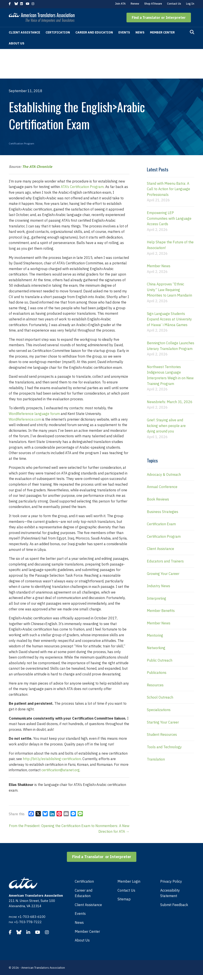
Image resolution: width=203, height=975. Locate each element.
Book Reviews (158, 499)
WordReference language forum (34, 413)
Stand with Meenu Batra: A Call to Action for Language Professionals (168, 189)
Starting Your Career (163, 722)
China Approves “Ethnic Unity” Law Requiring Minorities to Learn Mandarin (169, 289)
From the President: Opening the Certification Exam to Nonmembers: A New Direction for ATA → (69, 829)
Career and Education (94, 32)
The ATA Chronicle (37, 166)
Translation (156, 759)
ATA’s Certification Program (82, 186)
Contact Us (174, 3)
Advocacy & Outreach (164, 474)
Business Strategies (162, 511)
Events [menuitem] (80, 913)
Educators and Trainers (165, 561)
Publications (156, 672)
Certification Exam (161, 524)
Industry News (158, 586)
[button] (158, 17)
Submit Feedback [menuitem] (174, 905)
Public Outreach (159, 660)
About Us (16, 43)
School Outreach (160, 697)
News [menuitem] (79, 922)
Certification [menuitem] (84, 881)
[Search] (192, 32)
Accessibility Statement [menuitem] (170, 893)
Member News (158, 266)
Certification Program (21, 143)
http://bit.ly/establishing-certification (52, 759)
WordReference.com (25, 419)
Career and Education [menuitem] (83, 893)
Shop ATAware (153, 3)
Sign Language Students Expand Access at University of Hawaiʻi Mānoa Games (169, 319)
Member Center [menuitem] (87, 931)
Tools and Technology (164, 747)
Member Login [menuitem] (129, 881)
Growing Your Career (163, 573)
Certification (58, 32)
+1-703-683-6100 (31, 917)
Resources (155, 685)
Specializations (159, 710)
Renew (135, 3)
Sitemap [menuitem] (124, 899)
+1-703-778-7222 (28, 922)
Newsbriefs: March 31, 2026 (169, 402)
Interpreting (156, 598)
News (139, 32)
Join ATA (120, 3)
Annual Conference (162, 487)
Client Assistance (24, 32)
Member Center (162, 32)
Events (124, 32)
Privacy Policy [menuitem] (171, 881)
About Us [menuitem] (82, 940)
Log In (190, 3)
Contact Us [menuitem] (126, 890)
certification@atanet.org (60, 770)
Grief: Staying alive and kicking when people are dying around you (166, 425)
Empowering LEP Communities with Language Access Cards (169, 218)
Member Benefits (161, 610)
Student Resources (162, 734)
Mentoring (155, 635)
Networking (156, 648)
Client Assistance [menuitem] (88, 905)
